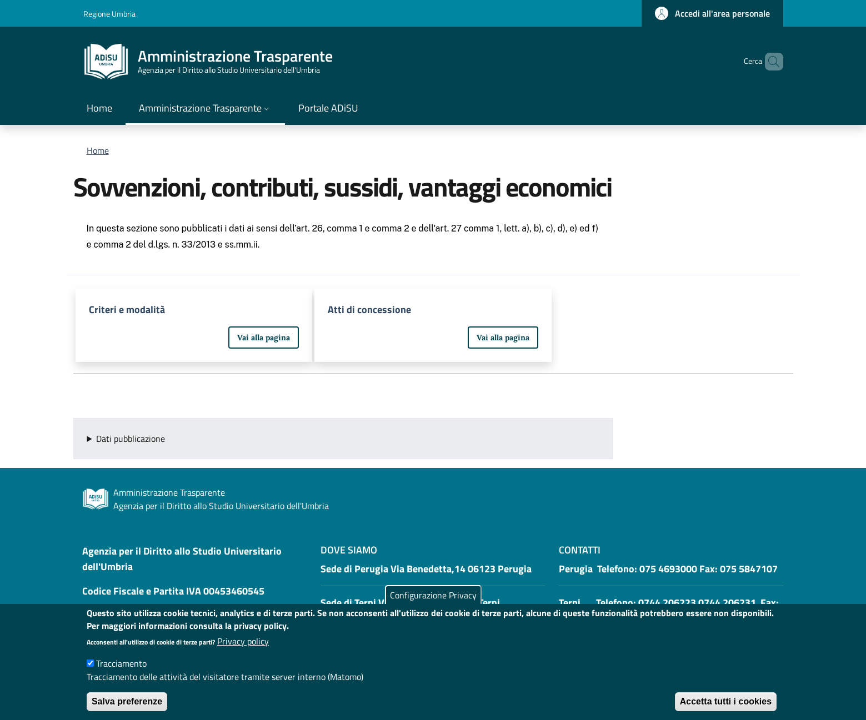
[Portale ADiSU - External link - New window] (328, 109)
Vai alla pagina (263, 338)
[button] (712, 13)
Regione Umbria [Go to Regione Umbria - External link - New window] (109, 13)
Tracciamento (121, 674)
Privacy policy (243, 652)
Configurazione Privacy (433, 606)
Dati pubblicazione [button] (130, 438)
